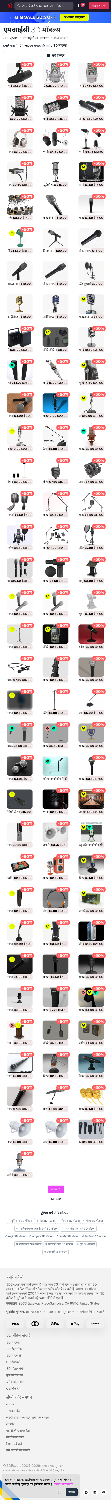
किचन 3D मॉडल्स (69, 1221)
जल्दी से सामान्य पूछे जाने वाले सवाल (27, 1417)
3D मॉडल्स (13, 1342)
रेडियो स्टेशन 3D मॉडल (19, 812)
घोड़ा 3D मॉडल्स (93, 1221)
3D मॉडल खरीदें (18, 1335)
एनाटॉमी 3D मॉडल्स (55, 1252)
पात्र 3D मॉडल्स (45, 1221)
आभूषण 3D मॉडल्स (41, 1236)
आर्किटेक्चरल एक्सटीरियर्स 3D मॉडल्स (37, 1228)
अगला (56, 1189)
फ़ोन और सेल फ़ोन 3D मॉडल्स (78, 1228)
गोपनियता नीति (15, 1437)
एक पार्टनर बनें (14, 1375)
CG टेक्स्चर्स (13, 1362)
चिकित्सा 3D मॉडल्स (94, 1236)
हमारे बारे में (14, 1277)
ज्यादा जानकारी (63, 1484)
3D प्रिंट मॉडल (14, 1349)
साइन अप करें (99, 5)
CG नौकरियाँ (13, 1388)
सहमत (71, 1492)
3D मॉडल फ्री (14, 1355)
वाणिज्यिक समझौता (18, 1431)
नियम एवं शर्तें (14, 1444)
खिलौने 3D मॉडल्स (67, 1236)
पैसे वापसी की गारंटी (18, 1450)
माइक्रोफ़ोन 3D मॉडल (54, 218)
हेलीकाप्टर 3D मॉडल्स (28, 1244)
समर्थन (10, 1404)
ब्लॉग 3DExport (16, 1382)
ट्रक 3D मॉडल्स (85, 1244)
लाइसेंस (10, 1424)
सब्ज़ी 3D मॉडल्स (15, 1236)
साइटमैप (59, 1470)
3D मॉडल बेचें (14, 1369)
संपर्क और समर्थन (19, 1397)
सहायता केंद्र (13, 1411)
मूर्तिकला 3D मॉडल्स (20, 1221)
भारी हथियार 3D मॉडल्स (59, 1244)
